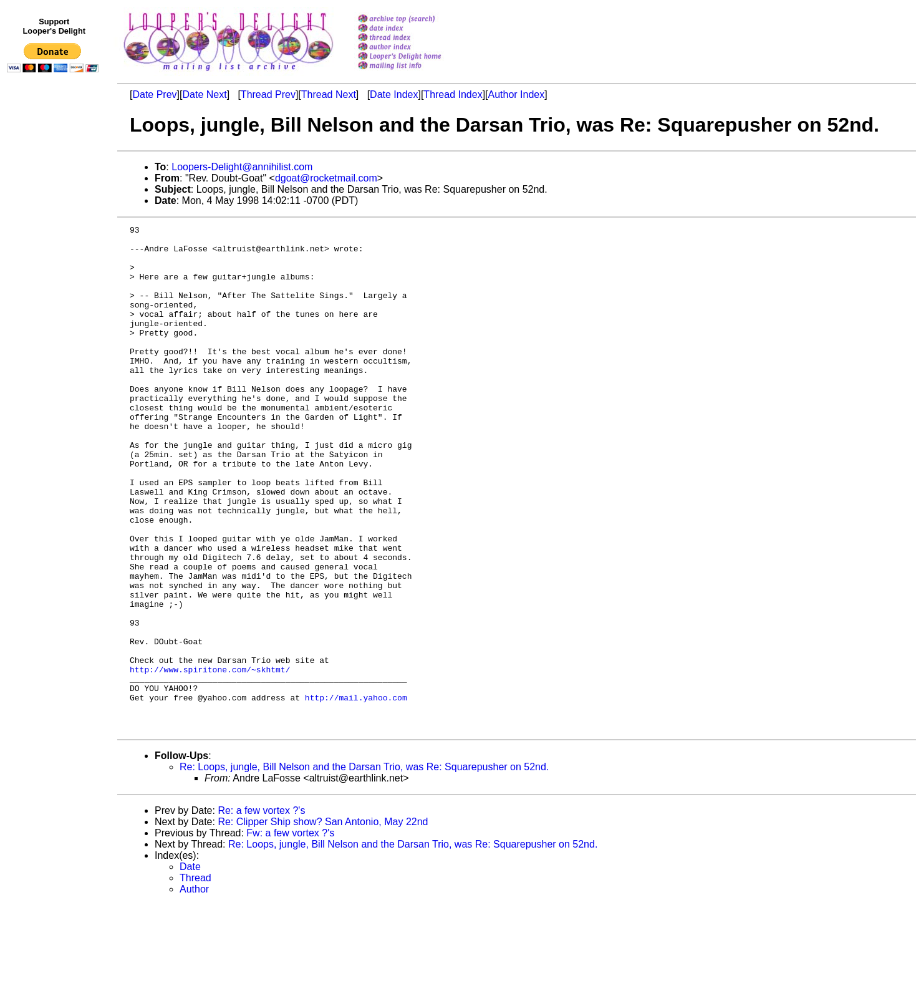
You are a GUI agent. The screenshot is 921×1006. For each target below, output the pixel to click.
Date (190, 967)
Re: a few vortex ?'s (261, 911)
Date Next (204, 94)
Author (194, 990)
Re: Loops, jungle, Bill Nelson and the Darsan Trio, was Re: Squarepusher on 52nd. (364, 868)
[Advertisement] (55, 335)
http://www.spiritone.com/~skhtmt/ (210, 759)
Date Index (394, 94)
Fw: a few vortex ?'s (290, 934)
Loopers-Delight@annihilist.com (241, 167)
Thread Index (452, 94)
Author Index (516, 94)
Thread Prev (268, 94)
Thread (195, 979)
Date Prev (154, 94)
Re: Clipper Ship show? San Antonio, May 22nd (323, 922)
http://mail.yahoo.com (356, 792)
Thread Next (328, 94)
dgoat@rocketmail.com (326, 178)
